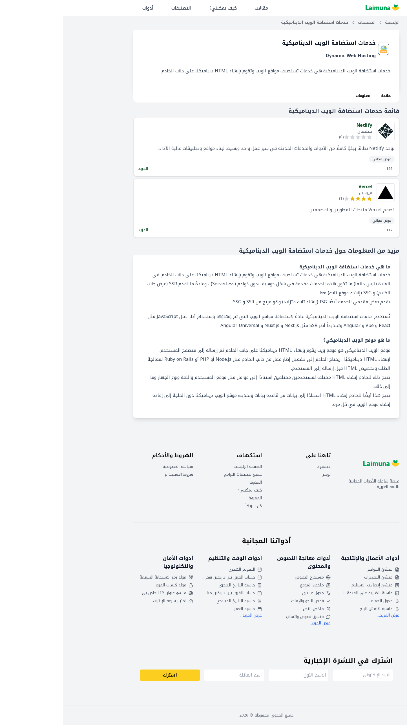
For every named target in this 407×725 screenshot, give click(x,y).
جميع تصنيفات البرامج (180, 474)
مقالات (198, 8)
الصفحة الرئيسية (185, 467)
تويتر (264, 474)
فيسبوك (261, 467)
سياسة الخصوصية (115, 467)
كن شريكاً (191, 506)
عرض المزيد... (326, 615)
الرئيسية (329, 22)
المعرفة (192, 498)
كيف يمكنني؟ (160, 8)
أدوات (84, 8)
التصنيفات (119, 8)
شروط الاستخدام (116, 474)
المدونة (193, 482)
